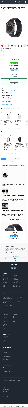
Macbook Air (19, 298)
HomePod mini (15, 318)
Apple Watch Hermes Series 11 (8, 295)
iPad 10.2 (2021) (15, 278)
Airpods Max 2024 (6, 318)
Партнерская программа (7, 356)
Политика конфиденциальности (9, 353)
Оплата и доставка (6, 355)
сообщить (22, 124)
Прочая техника (16, 322)
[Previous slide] (1, 116)
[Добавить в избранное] (13, 13)
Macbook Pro (19, 297)
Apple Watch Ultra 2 (6, 304)
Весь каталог (5, 369)
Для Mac (4, 340)
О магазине (5, 349)
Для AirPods (5, 336)
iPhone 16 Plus (5, 286)
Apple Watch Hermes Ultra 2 (8, 297)
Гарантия (4, 357)
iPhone (5, 273)
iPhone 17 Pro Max (6, 277)
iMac (18, 299)
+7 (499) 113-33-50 (10, 253)
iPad (14, 273)
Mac (18, 294)
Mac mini (18, 301)
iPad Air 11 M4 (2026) (16, 283)
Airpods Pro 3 (5, 316)
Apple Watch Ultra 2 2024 (7, 305)
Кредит (4, 351)
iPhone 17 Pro (5, 278)
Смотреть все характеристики (7, 104)
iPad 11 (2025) (15, 281)
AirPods (5, 314)
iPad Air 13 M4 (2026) (16, 286)
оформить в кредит (14, 76)
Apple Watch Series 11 (7, 302)
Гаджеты (15, 314)
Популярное (5, 372)
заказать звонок (15, 256)
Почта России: (5, 92)
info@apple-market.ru (18, 258)
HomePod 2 (15, 320)
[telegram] (12, 268)
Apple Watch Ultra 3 (6, 306)
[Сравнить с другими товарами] (5, 13)
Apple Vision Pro (15, 316)
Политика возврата (6, 352)
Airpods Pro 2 (5, 320)
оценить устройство (14, 83)
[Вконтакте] (15, 268)
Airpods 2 (5, 325)
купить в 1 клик (14, 70)
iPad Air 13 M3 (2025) (16, 285)
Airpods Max (5, 322)
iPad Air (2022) (15, 275)
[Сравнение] (10, 112)
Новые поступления (6, 371)
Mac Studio (19, 302)
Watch (5, 294)
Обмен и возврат (6, 359)
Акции (4, 374)
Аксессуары (6, 334)
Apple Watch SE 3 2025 (7, 299)
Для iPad (4, 339)
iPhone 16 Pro (5, 285)
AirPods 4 (5, 317)
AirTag (14, 321)
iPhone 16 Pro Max (6, 283)
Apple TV (14, 317)
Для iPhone (5, 337)
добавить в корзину (14, 63)
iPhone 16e (5, 282)
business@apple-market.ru (15, 260)
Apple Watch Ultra (6, 308)
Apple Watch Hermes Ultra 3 (8, 298)
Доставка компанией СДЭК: (8, 90)
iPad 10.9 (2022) (15, 279)
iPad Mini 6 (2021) (16, 277)
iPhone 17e (5, 275)
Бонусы (4, 360)
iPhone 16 (5, 287)
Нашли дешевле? (14, 234)
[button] (11, 406)
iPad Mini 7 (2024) (16, 287)
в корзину (11, 124)
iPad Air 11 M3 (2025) (16, 282)
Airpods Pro (5, 321)
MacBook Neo (19, 295)
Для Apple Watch (6, 341)
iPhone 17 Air (5, 279)
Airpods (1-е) (5, 327)
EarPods (4, 328)
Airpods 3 (5, 324)
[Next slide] (26, 116)
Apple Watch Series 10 (7, 301)
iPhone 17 (5, 281)
